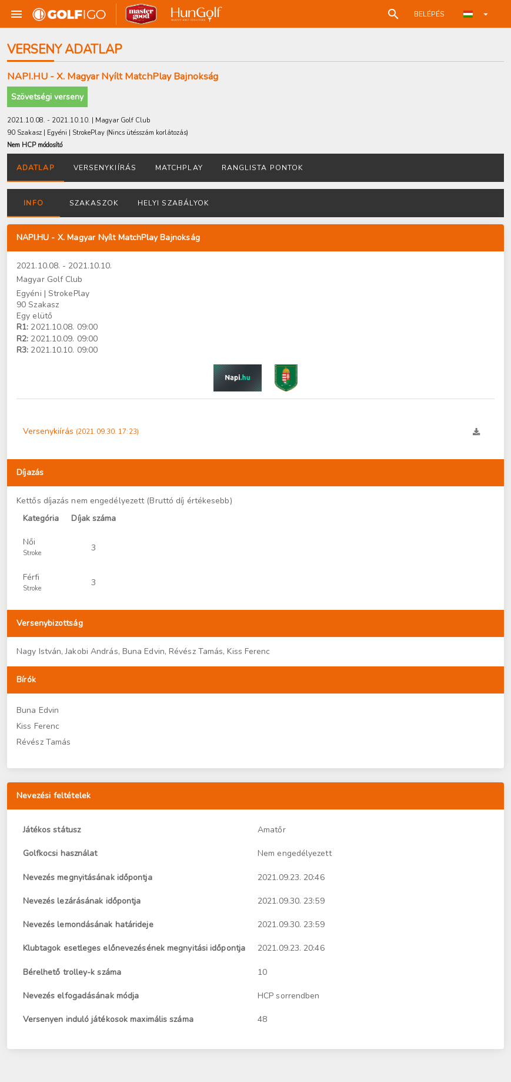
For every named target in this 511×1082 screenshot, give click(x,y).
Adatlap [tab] (35, 167)
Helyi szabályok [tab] (173, 203)
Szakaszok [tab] (94, 203)
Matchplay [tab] (179, 167)
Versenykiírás (81, 431)
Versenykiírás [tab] (105, 167)
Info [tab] (33, 203)
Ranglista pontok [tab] (263, 167)
